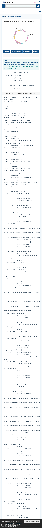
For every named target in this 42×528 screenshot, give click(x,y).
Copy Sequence (27, 51)
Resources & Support (11, 16)
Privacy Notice (4, 526)
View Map (35, 51)
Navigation (4, 11)
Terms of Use (13, 526)
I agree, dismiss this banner (32, 521)
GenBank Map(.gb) (16, 51)
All (3, 6)
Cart (36, 2)
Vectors (19, 16)
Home (3, 16)
